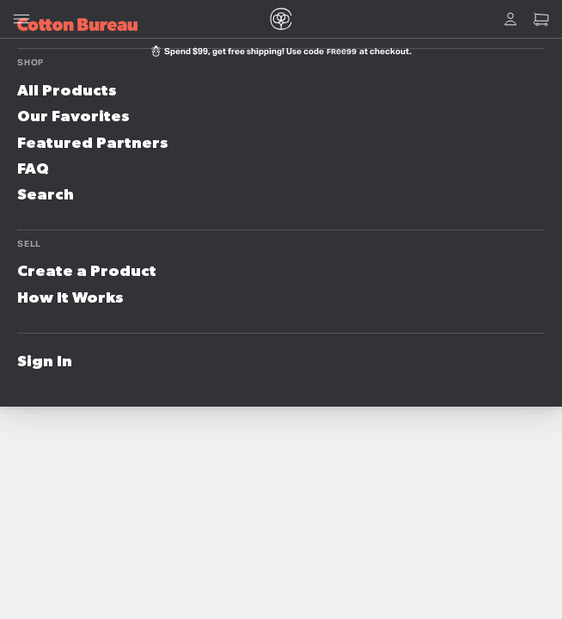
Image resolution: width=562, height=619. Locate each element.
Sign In (44, 362)
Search (45, 195)
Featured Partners (92, 143)
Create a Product (86, 271)
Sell (29, 243)
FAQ (33, 169)
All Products (67, 91)
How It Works (70, 298)
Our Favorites (73, 117)
